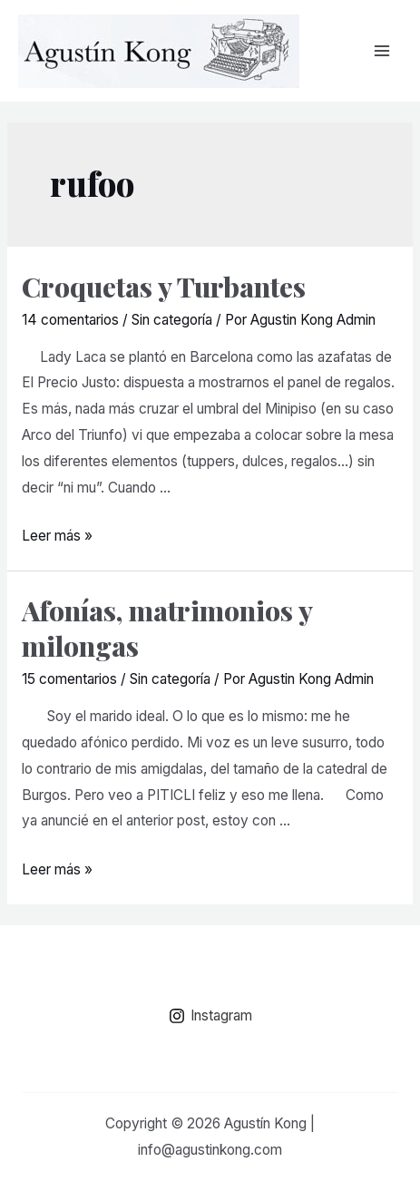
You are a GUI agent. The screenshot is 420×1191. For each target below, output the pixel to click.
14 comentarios (70, 319)
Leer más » (57, 535)
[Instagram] (209, 1016)
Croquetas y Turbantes (164, 286)
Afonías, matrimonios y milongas (167, 628)
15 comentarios (69, 679)
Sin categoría (172, 319)
